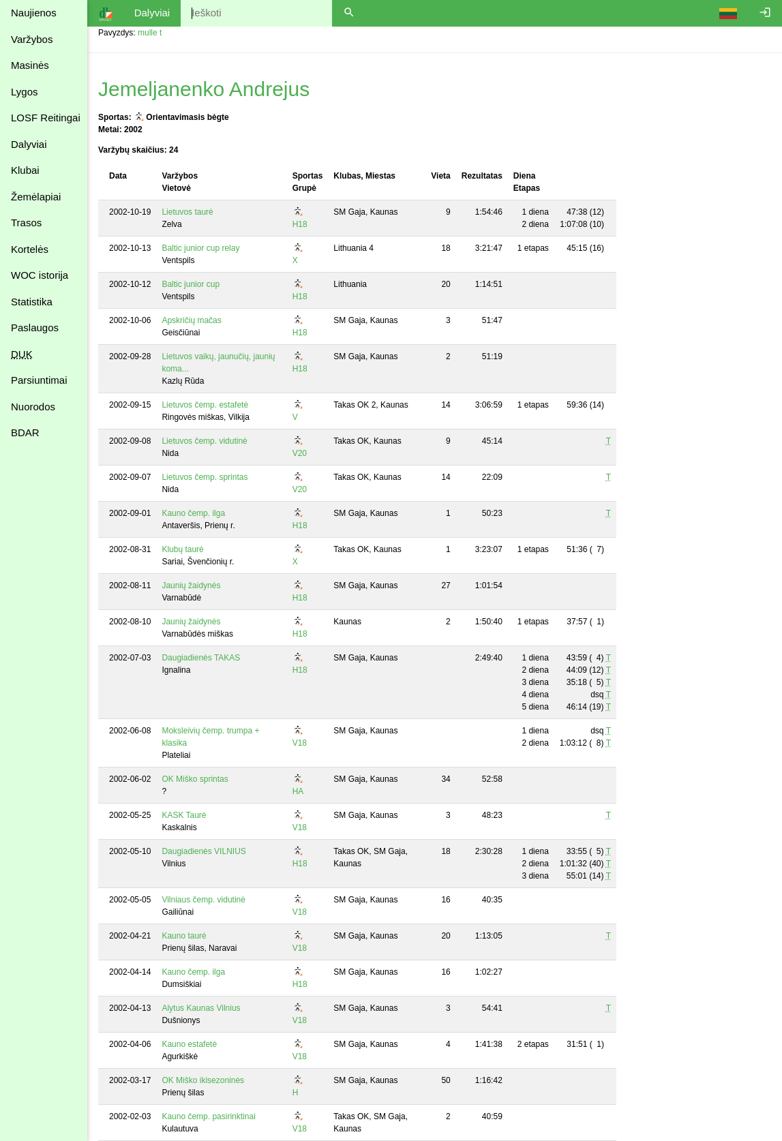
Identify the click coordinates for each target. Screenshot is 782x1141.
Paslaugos (35, 327)
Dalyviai (29, 144)
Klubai (25, 170)
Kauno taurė (184, 936)
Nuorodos (33, 406)
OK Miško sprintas (195, 779)
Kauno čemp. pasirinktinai (208, 1116)
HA (298, 791)
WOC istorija (39, 275)
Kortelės (29, 249)
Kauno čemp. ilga (193, 513)
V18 (299, 743)
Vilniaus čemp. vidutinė (203, 899)
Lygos (24, 91)
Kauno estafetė (189, 1044)
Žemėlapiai (36, 196)
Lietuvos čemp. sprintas (204, 477)
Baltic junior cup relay (200, 248)
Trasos (26, 222)
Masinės (30, 65)
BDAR (25, 432)
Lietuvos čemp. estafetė (205, 405)
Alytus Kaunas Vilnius (201, 1008)
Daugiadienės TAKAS (201, 658)
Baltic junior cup (191, 284)
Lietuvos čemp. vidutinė (204, 441)
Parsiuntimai (39, 380)
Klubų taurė (182, 549)
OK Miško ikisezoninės (203, 1080)
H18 (299, 224)
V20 (299, 453)
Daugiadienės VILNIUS (203, 851)
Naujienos (34, 12)
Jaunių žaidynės (191, 585)
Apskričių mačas (191, 320)
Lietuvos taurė (187, 212)
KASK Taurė (184, 815)
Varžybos (31, 39)
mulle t (150, 32)
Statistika (31, 301)
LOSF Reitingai (45, 117)
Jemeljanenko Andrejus (204, 89)
